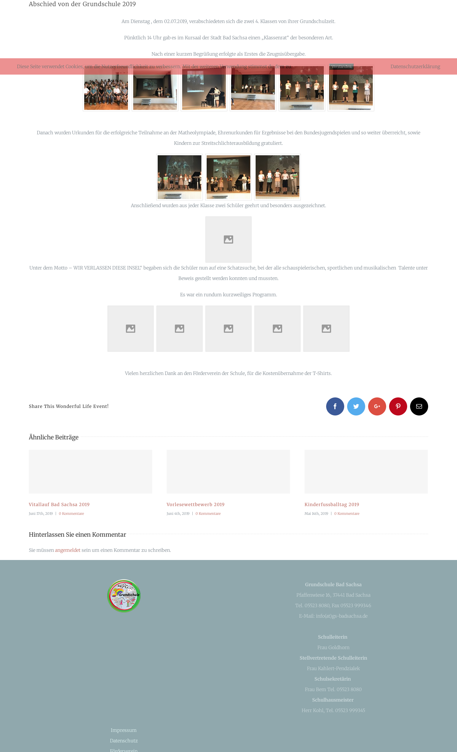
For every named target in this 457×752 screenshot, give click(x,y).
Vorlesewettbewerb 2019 (196, 504)
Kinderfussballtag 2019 (332, 504)
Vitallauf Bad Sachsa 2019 (59, 504)
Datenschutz (124, 741)
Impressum (124, 730)
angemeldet (67, 550)
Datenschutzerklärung (415, 66)
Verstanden (341, 66)
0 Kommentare (71, 513)
